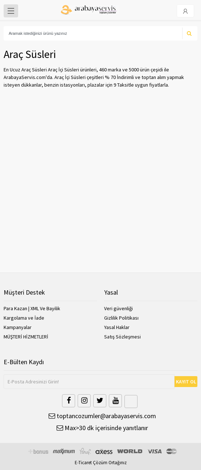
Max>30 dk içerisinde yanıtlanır (102, 428)
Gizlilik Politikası (121, 318)
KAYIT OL (186, 381)
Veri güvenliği (118, 308)
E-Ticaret (83, 462)
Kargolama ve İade (24, 318)
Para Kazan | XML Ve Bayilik (32, 308)
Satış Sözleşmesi (122, 336)
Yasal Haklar (117, 327)
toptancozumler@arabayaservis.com (102, 416)
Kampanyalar (18, 327)
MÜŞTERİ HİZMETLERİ (26, 336)
